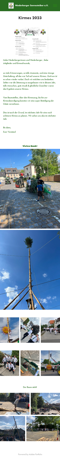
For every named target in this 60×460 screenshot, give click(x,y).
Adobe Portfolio (35, 454)
